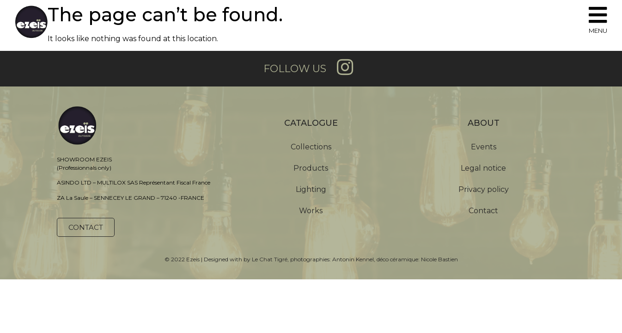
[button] (86, 227)
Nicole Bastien (439, 259)
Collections (311, 146)
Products (310, 168)
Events (483, 146)
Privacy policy (483, 189)
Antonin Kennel (353, 259)
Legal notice (483, 168)
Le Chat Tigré (269, 259)
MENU (598, 30)
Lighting (311, 189)
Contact (483, 210)
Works (311, 210)
